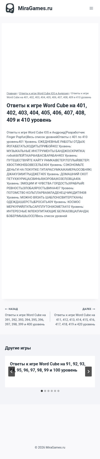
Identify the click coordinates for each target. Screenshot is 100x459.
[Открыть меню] (91, 8)
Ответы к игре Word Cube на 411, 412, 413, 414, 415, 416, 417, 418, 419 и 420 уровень (74, 316)
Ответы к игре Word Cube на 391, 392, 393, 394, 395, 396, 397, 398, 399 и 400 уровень (26, 316)
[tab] (42, 391)
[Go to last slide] (11, 371)
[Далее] (88, 371)
